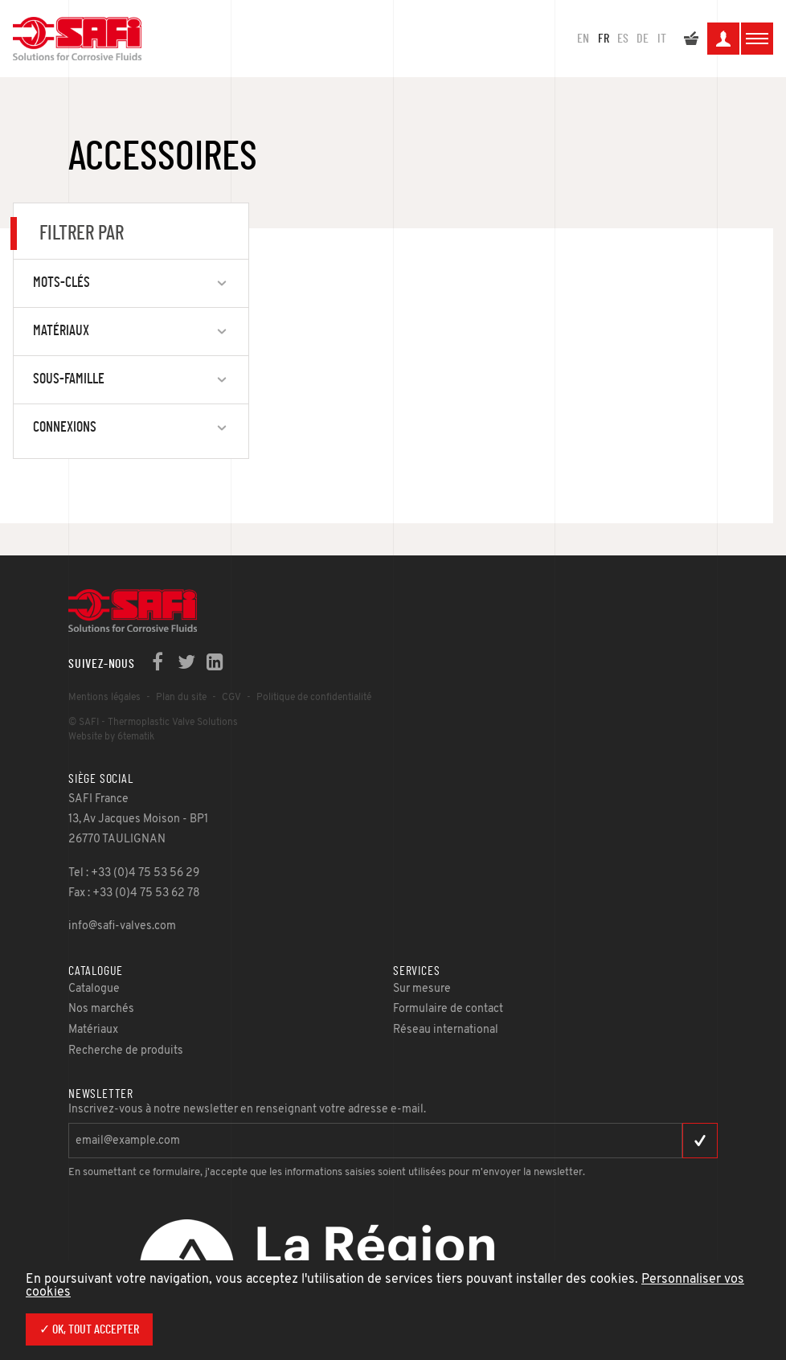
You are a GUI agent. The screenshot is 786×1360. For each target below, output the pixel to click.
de (643, 38)
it (661, 38)
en (583, 38)
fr (603, 38)
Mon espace (723, 41)
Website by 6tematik (111, 737)
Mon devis (691, 41)
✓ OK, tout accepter (89, 1329)
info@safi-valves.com (122, 926)
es (622, 38)
